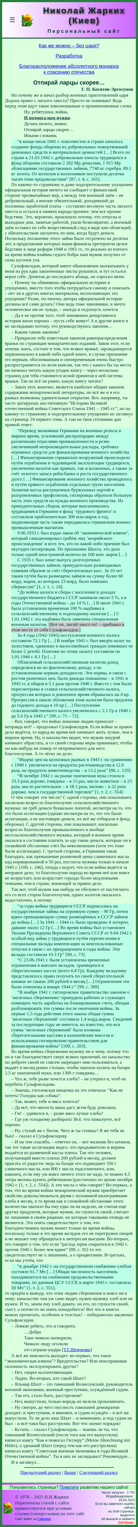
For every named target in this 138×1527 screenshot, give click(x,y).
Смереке (44, 1519)
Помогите (69, 1487)
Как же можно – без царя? (69, 45)
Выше (70, 1472)
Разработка (69, 56)
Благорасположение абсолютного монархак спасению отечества (69, 69)
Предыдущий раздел (40, 1472)
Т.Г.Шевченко (76, 1349)
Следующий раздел (98, 1472)
